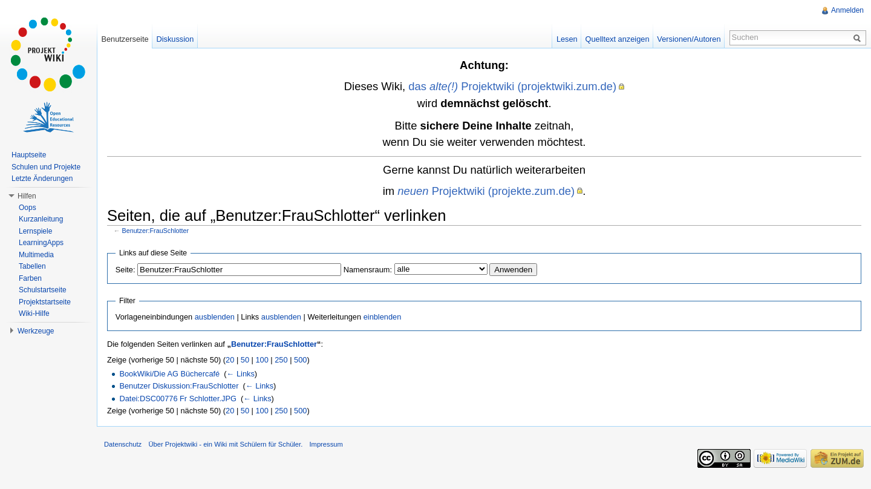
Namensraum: (368, 269)
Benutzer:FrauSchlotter (155, 230)
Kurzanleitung (41, 219)
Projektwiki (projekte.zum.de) (486, 191)
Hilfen (27, 196)
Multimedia (36, 255)
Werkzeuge (36, 331)
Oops (27, 207)
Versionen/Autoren (688, 39)
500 (300, 359)
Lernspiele (35, 231)
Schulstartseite (43, 290)
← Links (241, 373)
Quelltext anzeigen (618, 39)
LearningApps (41, 242)
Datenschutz (123, 444)
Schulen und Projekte (45, 167)
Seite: (125, 269)
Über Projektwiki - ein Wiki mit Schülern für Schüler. (225, 444)
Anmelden (847, 10)
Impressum (325, 444)
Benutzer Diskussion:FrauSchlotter (178, 385)
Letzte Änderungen (42, 178)
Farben (30, 278)
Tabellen (32, 266)
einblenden (383, 316)
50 (245, 359)
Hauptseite (28, 155)
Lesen (567, 39)
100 (261, 359)
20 (230, 359)
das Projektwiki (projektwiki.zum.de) (512, 86)
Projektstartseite (45, 302)
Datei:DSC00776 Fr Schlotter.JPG (177, 398)
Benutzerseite (124, 39)
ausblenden (215, 316)
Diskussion (175, 39)
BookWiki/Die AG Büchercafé (169, 373)
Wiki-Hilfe (34, 313)
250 (281, 359)
